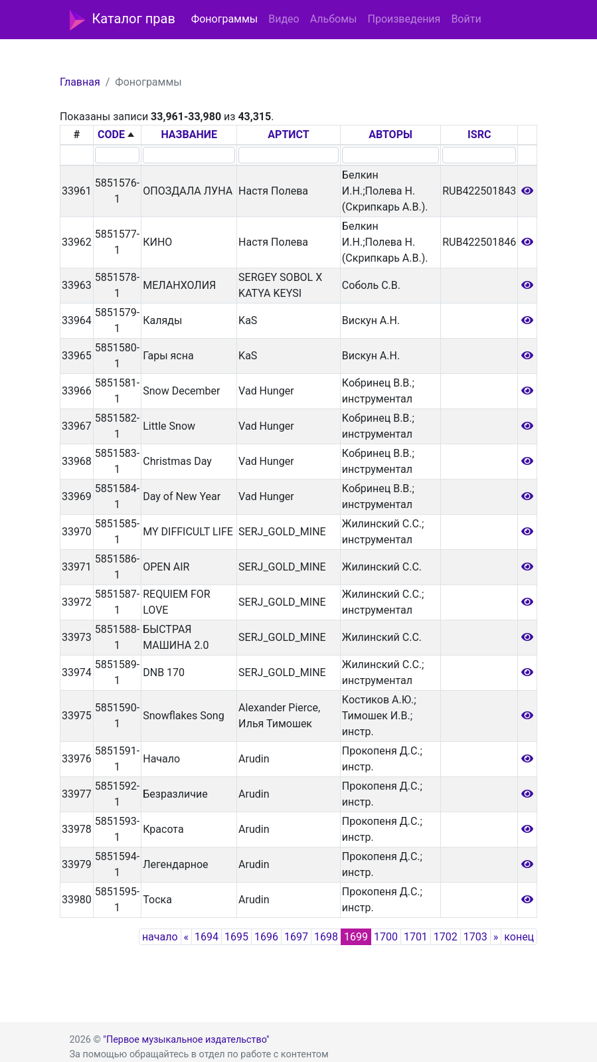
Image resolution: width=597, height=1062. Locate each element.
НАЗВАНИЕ (189, 134)
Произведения (403, 19)
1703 (475, 936)
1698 (326, 936)
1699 (356, 936)
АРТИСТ (288, 134)
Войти (466, 19)
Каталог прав (122, 20)
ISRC (479, 134)
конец (519, 936)
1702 (446, 936)
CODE (111, 134)
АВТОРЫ (390, 134)
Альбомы (333, 19)
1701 (416, 936)
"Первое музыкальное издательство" (186, 1039)
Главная (80, 82)
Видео (283, 19)
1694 (206, 936)
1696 (266, 936)
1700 (386, 936)
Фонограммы (224, 19)
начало (160, 936)
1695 (236, 936)
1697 (296, 936)
